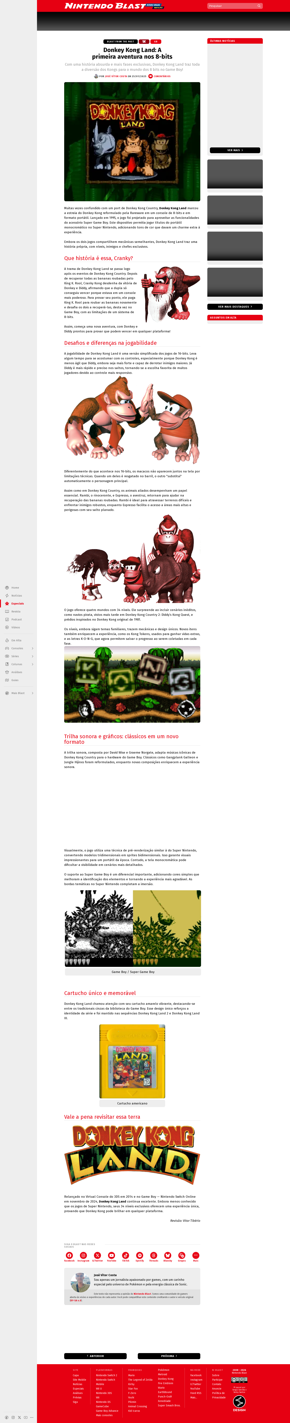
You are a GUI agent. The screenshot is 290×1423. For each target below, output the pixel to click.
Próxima (167, 1356)
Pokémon (163, 1370)
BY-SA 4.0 (75, 1300)
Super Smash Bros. (169, 1405)
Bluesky (167, 1257)
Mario (131, 1375)
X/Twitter (97, 1257)
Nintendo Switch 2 (106, 1375)
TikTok (125, 1257)
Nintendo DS (103, 1402)
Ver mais (235, 150)
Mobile (100, 1384)
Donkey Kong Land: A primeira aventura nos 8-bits (132, 53)
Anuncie (216, 1388)
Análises (78, 1393)
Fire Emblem (165, 1383)
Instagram (83, 1257)
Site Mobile (79, 1379)
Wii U (99, 1388)
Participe (217, 1379)
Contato (216, 1384)
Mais (195, 1257)
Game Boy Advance (107, 1410)
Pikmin (132, 1402)
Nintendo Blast (142, 1294)
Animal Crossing (137, 1406)
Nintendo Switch (105, 1379)
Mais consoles (104, 1415)
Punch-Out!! (165, 1396)
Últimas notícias (222, 41)
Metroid (162, 1374)
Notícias (77, 1384)
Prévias (77, 1397)
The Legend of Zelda (140, 1379)
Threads (153, 1257)
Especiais (78, 1388)
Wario (161, 1387)
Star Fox (133, 1388)
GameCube (102, 1406)
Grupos (182, 1257)
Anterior (97, 1356)
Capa (76, 1375)
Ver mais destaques (233, 306)
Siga (75, 1402)
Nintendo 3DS (104, 1393)
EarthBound (165, 1392)
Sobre (215, 1375)
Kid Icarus (134, 1410)
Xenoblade (164, 1401)
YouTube (111, 1257)
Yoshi (131, 1397)
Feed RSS (195, 1393)
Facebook (69, 1257)
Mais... (193, 1397)
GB (156, 41)
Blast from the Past (120, 41)
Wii (97, 1397)
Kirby (131, 1384)
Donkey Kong (166, 1378)
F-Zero (132, 1393)
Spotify (140, 1257)
